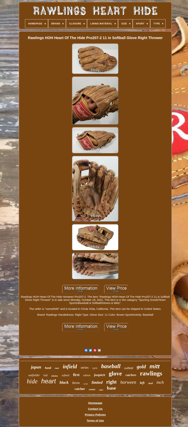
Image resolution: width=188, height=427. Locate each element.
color (101, 390)
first (76, 375)
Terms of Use (95, 420)
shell (150, 383)
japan (36, 367)
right (111, 382)
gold (141, 366)
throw (76, 383)
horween (128, 382)
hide (32, 381)
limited (97, 382)
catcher (80, 389)
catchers (131, 375)
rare (57, 368)
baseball (110, 366)
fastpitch (99, 375)
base (111, 388)
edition (86, 375)
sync (94, 368)
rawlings (151, 373)
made (86, 384)
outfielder (34, 375)
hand (48, 367)
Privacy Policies (95, 414)
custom (92, 389)
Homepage (95, 402)
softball (65, 375)
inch (160, 382)
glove (115, 373)
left (142, 383)
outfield (128, 368)
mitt (155, 366)
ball (46, 375)
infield (70, 366)
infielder (54, 376)
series (84, 367)
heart (48, 381)
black (63, 382)
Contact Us (95, 408)
